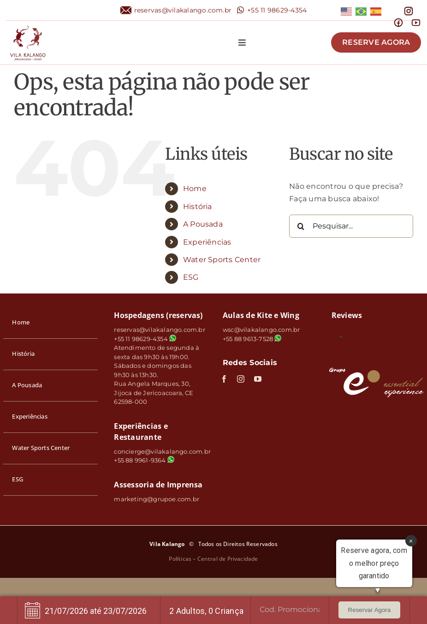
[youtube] (257, 379)
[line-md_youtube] (416, 21)
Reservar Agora (369, 609)
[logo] (27, 24)
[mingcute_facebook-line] (398, 21)
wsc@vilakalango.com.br (261, 329)
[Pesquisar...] (351, 226)
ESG (191, 277)
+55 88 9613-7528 (248, 338)
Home (195, 188)
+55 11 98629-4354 (277, 10)
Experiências (207, 242)
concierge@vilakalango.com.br (162, 451)
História (197, 206)
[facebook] (224, 379)
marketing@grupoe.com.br (156, 499)
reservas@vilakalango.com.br (182, 10)
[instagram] (240, 379)
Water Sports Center (222, 259)
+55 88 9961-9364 (144, 460)
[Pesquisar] (300, 226)
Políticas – (183, 559)
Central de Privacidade (227, 559)
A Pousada (203, 224)
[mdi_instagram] (408, 9)
